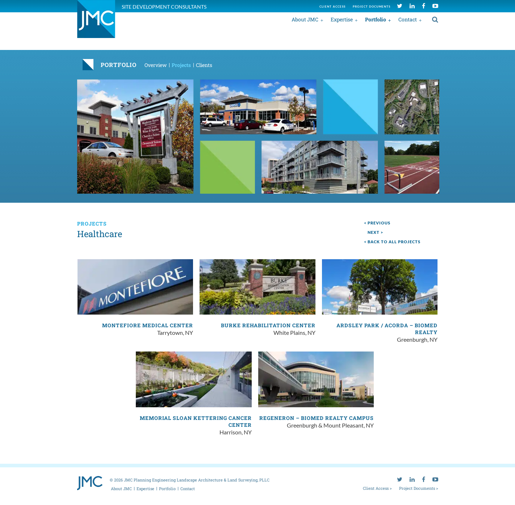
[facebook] (423, 5)
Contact (407, 19)
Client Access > (377, 488)
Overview (156, 65)
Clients (204, 65)
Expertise (342, 19)
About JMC (305, 19)
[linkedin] (412, 5)
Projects (181, 65)
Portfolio (375, 19)
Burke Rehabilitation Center (268, 325)
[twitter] (399, 5)
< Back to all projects (392, 241)
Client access (332, 6)
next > (375, 232)
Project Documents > (418, 488)
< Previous (377, 222)
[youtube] (435, 5)
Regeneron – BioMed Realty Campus (316, 417)
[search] (435, 19)
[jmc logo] (96, 23)
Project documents (371, 6)
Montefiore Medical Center (147, 325)
